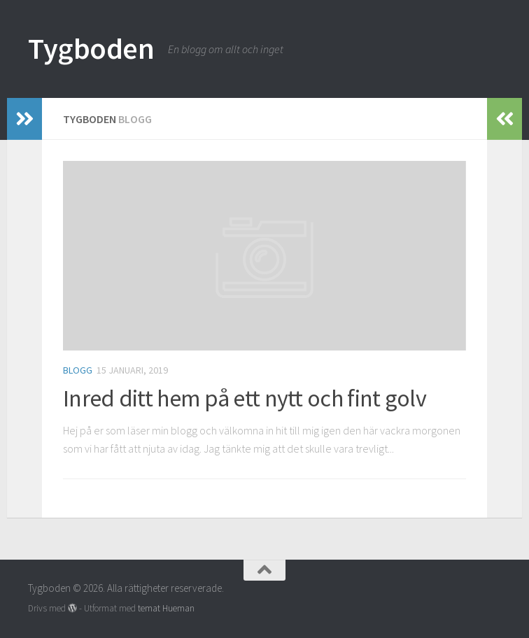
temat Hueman (166, 608)
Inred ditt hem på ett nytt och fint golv (244, 398)
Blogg (77, 370)
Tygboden (91, 48)
